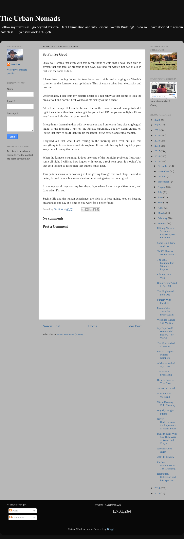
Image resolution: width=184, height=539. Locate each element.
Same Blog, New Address (166, 244)
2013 (157, 493)
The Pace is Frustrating (164, 373)
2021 (157, 130)
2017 (157, 151)
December (163, 165)
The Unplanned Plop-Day (165, 293)
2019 (157, 140)
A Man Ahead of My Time (166, 365)
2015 (157, 161)
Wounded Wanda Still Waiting (166, 321)
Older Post (133, 326)
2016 (157, 156)
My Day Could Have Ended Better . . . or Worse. (165, 333)
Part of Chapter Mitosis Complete (165, 354)
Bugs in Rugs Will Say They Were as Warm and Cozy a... (167, 438)
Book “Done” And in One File (167, 284)
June (160, 197)
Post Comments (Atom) (70, 334)
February (163, 218)
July (160, 192)
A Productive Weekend (164, 395)
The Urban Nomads (30, 18)
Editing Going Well (164, 276)
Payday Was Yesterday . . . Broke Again (166, 311)
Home (92, 326)
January (162, 223)
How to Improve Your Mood (166, 381)
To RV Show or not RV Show (165, 253)
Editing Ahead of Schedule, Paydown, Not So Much (166, 232)
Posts (13, 510)
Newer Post (51, 326)
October (162, 176)
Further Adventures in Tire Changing (166, 465)
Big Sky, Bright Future (165, 412)
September (164, 181)
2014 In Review (165, 456)
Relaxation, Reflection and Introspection (166, 477)
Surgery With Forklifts (164, 301)
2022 (157, 124)
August (162, 186)
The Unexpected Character (166, 344)
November (164, 171)
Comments (16, 517)
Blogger (111, 529)
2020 (157, 135)
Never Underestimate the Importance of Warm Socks (166, 423)
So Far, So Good (166, 388)
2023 (157, 119)
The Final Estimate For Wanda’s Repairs (165, 264)
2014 (157, 487)
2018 (157, 145)
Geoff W (16, 64)
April (161, 207)
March (161, 212)
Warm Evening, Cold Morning (166, 403)
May (160, 202)
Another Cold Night (164, 450)
